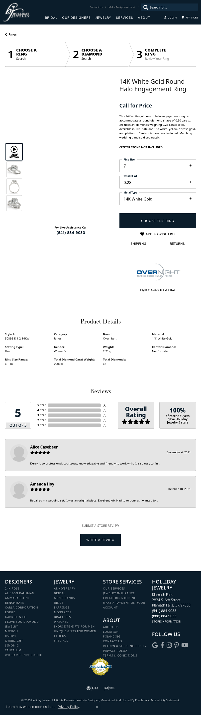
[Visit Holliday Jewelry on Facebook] (162, 645)
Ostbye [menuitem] (11, 636)
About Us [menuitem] (111, 627)
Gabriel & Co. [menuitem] (16, 617)
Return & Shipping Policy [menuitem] (125, 646)
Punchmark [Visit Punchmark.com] (142, 700)
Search (21, 58)
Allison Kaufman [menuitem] (19, 593)
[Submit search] (144, 7)
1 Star (41, 425)
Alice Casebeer (44, 447)
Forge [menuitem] (10, 612)
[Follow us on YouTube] (184, 645)
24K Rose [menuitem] (12, 588)
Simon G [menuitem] (12, 645)
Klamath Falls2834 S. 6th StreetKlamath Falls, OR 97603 (171, 608)
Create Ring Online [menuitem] (119, 598)
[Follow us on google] (155, 645)
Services (124, 17)
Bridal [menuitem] (59, 593)
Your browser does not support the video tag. (70, 153)
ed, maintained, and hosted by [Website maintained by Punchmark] (115, 700)
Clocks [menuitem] (60, 636)
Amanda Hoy (42, 484)
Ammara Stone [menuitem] (17, 598)
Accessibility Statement (165, 700)
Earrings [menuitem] (62, 607)
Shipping (138, 243)
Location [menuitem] (111, 632)
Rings (12, 34)
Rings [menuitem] (59, 602)
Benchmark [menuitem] (14, 602)
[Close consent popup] (97, 707)
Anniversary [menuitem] (64, 588)
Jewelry (103, 17)
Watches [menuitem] (61, 622)
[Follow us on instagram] (169, 645)
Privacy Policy (68, 707)
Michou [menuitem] (11, 631)
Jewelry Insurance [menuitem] (119, 593)
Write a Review (100, 540)
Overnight (109, 338)
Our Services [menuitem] (114, 588)
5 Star (41, 405)
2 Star (41, 420)
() (104, 405)
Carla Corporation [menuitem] (21, 607)
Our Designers (76, 17)
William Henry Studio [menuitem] (23, 655)
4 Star (41, 410)
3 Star (41, 415)
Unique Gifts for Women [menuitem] (75, 631)
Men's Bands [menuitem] (64, 598)
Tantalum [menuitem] (13, 650)
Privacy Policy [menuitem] (115, 650)
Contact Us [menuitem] (112, 641)
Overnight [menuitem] (14, 640)
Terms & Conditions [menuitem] (120, 655)
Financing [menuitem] (111, 636)
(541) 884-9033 (71, 232)
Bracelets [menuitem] (62, 617)
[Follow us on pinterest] (176, 645)
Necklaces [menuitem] (63, 612)
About (144, 17)
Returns (177, 243)
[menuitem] (93, 688)
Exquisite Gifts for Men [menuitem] (74, 626)
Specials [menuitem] (61, 640)
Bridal (51, 17)
